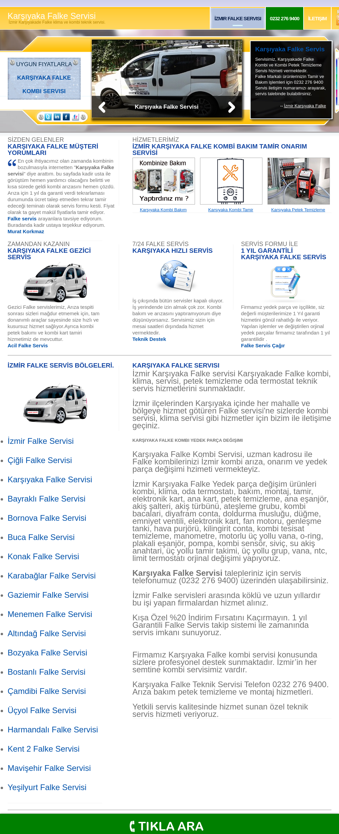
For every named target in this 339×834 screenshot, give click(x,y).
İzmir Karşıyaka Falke (305, 105)
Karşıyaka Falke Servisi (57, 18)
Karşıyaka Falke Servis (290, 49)
